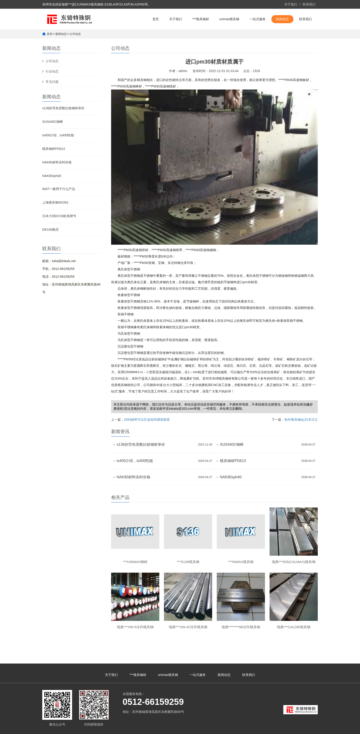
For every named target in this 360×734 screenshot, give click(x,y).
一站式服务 (258, 19)
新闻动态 (282, 19)
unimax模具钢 (229, 19)
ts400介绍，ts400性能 (58, 135)
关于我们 (290, 4)
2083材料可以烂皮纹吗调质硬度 (147, 419)
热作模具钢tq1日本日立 (301, 419)
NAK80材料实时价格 (57, 162)
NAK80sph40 (51, 176)
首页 (155, 19)
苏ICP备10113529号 (163, 728)
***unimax (274, 728)
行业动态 (52, 71)
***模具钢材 (200, 19)
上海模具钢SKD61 (55, 202)
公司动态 (75, 34)
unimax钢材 (289, 728)
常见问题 (52, 82)
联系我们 (309, 4)
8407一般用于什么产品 (58, 189)
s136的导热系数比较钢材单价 (63, 108)
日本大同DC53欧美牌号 (59, 216)
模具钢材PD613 (53, 149)
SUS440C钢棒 (52, 121)
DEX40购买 (50, 229)
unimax (261, 728)
